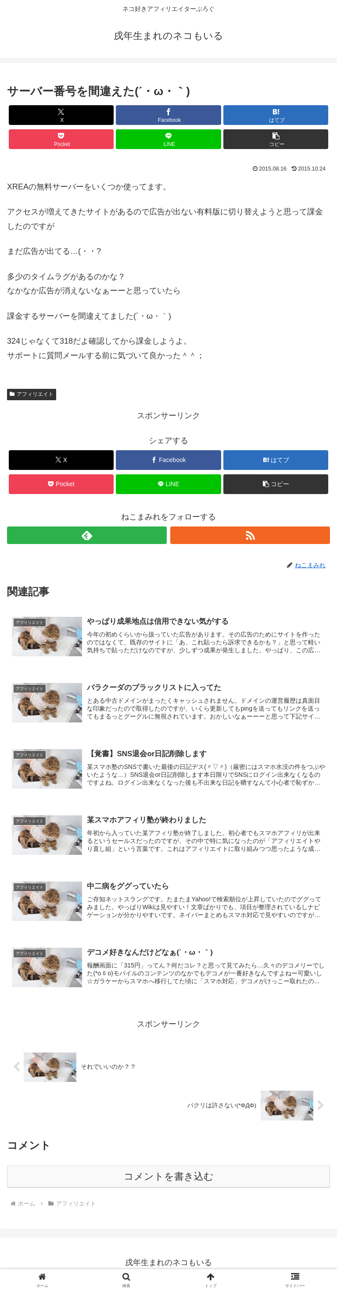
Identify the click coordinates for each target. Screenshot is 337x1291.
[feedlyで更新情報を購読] (87, 535)
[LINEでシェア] (168, 139)
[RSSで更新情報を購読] (250, 535)
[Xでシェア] (61, 115)
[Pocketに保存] (61, 139)
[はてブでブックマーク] (275, 115)
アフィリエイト (32, 394)
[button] (275, 139)
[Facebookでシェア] (168, 115)
